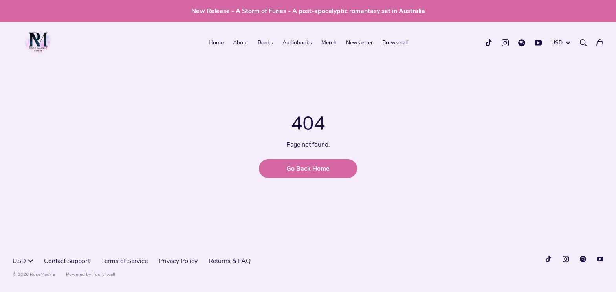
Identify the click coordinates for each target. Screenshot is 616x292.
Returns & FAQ (230, 261)
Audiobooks (297, 42)
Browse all (395, 42)
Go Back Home (308, 168)
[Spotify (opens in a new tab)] (521, 42)
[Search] (583, 42)
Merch (329, 42)
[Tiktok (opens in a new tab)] (488, 42)
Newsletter (359, 42)
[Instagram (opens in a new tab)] (505, 42)
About (240, 42)
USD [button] (560, 42)
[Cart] (599, 42)
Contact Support (67, 261)
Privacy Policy (178, 261)
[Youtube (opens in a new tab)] (538, 42)
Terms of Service (124, 261)
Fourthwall (103, 274)
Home (216, 42)
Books (265, 42)
